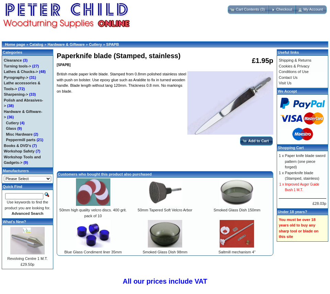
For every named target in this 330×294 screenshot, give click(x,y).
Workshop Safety (19, 151)
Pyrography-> (16, 77)
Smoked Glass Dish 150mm (236, 210)
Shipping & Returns (295, 60)
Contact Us (288, 77)
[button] (248, 9)
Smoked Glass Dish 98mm (165, 252)
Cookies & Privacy (294, 66)
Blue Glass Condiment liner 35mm (93, 252)
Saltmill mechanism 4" (236, 252)
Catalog (36, 44)
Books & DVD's (17, 146)
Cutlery (95, 44)
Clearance (13, 60)
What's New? (14, 222)
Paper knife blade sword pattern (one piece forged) (305, 161)
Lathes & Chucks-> (21, 72)
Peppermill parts (20, 140)
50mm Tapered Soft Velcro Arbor (165, 210)
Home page (15, 44)
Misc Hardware (19, 134)
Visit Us (285, 83)
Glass (11, 128)
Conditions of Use (294, 72)
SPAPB (112, 44)
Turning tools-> (17, 66)
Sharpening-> (16, 94)
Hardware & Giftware (66, 44)
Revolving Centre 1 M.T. (27, 258)
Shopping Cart (291, 148)
